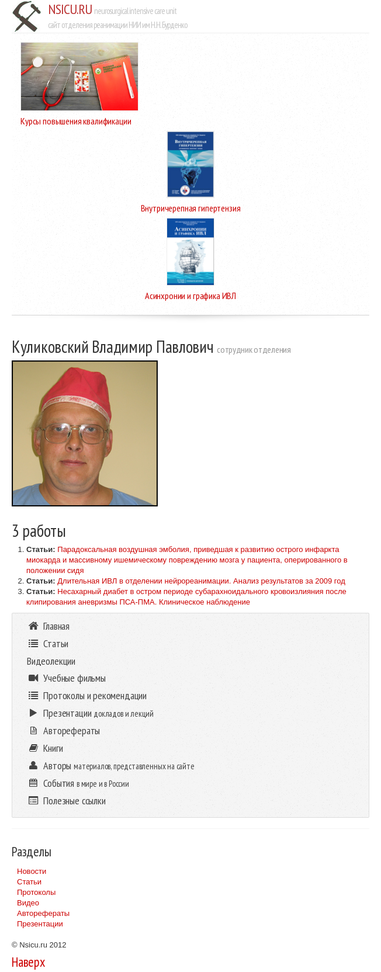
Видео (28, 902)
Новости (31, 871)
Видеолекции (51, 661)
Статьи (29, 881)
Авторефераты (43, 913)
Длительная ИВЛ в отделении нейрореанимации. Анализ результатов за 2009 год (201, 581)
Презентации (40, 923)
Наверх (28, 961)
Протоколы (36, 892)
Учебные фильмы (66, 678)
